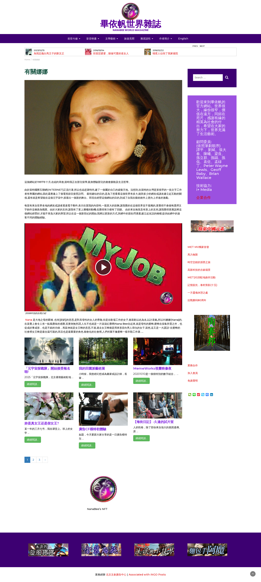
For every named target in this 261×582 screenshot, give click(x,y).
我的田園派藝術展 (92, 368)
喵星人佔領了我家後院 (165, 53)
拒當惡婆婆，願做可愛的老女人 (111, 53)
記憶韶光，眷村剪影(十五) (202, 285)
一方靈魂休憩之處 (198, 292)
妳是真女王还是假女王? (41, 423)
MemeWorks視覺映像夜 (152, 368)
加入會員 (193, 373)
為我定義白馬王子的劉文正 (49, 53)
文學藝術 (111, 38)
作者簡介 (165, 38)
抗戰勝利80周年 (197, 300)
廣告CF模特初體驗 (92, 429)
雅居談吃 (146, 38)
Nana (29, 319)
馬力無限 (193, 254)
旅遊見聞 (129, 38)
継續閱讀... (33, 384)
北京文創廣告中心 (116, 574)
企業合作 (203, 197)
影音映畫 (92, 38)
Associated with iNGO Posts (147, 574)
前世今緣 (74, 38)
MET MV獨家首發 (198, 247)
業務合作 (193, 365)
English (183, 38)
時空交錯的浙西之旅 (199, 262)
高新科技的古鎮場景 (199, 269)
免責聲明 (193, 380)
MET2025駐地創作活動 (202, 277)
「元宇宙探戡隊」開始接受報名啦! (47, 370)
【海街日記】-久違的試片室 (153, 422)
